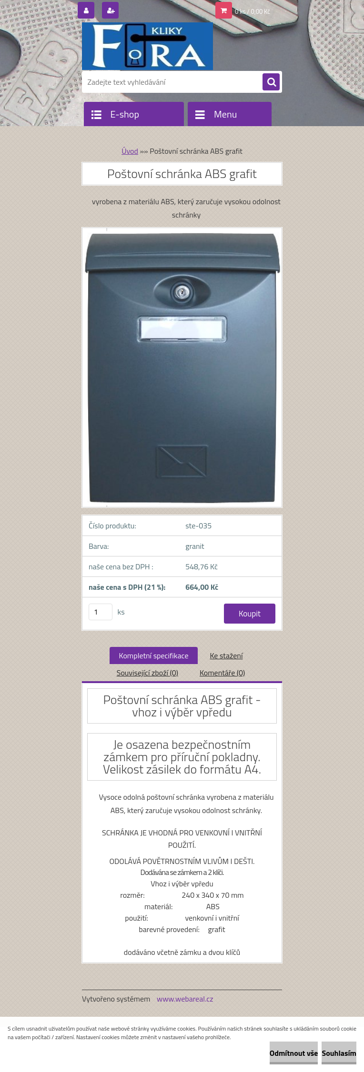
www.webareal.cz (185, 998)
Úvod (129, 151)
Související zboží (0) (147, 672)
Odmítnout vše (294, 1053)
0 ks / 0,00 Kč (252, 11)
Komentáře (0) (222, 672)
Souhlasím (339, 1053)
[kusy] (100, 612)
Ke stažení (226, 655)
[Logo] (147, 46)
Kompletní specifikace (154, 655)
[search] (271, 82)
